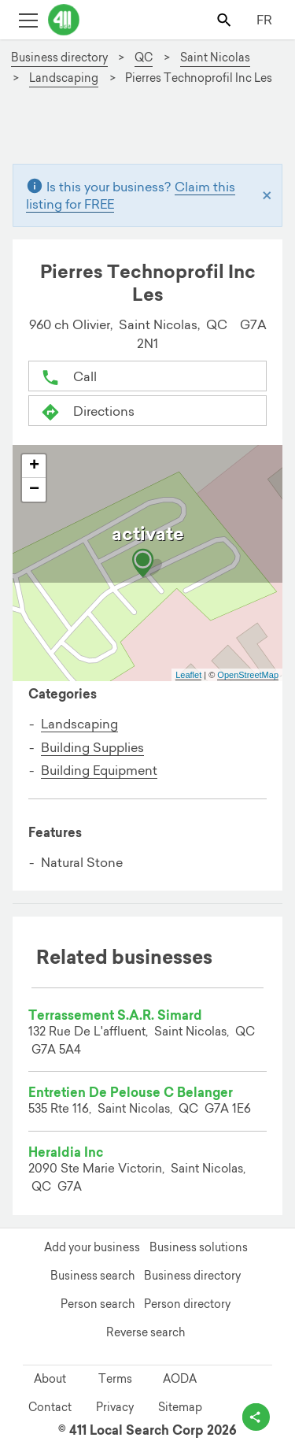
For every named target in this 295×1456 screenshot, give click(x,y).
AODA (180, 1379)
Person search (98, 1304)
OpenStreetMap (247, 675)
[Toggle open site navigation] (28, 19)
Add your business (92, 1247)
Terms (115, 1379)
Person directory (187, 1304)
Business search (92, 1276)
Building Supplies (92, 747)
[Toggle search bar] (225, 19)
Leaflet (188, 675)
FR (264, 20)
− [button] (34, 490)
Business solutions (198, 1247)
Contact (50, 1407)
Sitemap (180, 1407)
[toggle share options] (256, 1417)
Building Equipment (99, 770)
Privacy (115, 1407)
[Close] (267, 195)
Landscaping (79, 724)
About (50, 1379)
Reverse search (145, 1332)
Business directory (192, 1276)
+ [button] (34, 466)
